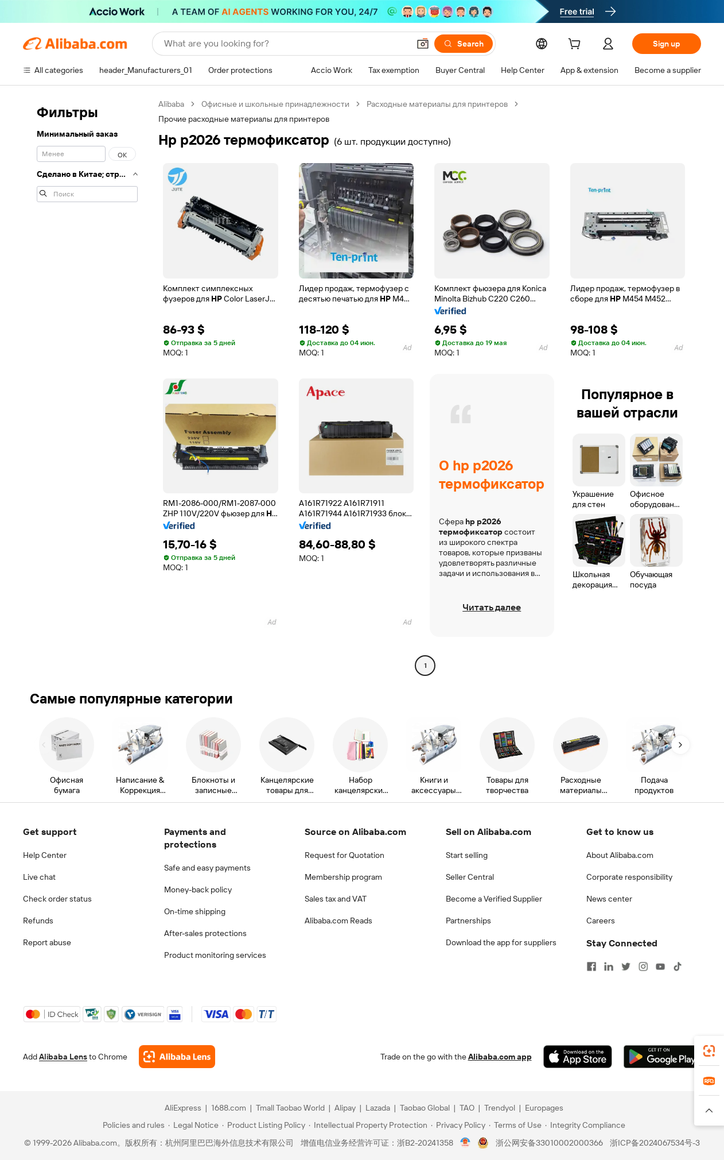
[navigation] (87, 386)
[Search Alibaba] (285, 43)
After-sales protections (205, 933)
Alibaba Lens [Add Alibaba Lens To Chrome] (63, 1056)
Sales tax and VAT (336, 898)
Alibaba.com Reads (338, 920)
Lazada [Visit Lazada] (377, 1107)
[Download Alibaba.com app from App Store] (577, 1056)
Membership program (343, 876)
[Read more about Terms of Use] (515, 1125)
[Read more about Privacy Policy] (458, 1125)
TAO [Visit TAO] (467, 1107)
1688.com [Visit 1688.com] (228, 1107)
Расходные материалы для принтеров (437, 104)
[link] (709, 1051)
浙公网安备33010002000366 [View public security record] (549, 1142)
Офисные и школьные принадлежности (275, 104)
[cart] (576, 45)
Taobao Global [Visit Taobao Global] (425, 1107)
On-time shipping (194, 911)
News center (609, 898)
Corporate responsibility (629, 876)
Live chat (39, 876)
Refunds (38, 920)
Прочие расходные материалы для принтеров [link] (243, 118)
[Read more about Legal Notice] (193, 1125)
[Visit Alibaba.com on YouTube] (660, 966)
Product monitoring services (215, 955)
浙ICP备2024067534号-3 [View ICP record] (655, 1142)
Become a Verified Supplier (494, 898)
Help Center (45, 855)
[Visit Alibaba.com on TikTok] (677, 966)
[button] (423, 44)
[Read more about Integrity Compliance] (585, 1125)
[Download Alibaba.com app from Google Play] (662, 1056)
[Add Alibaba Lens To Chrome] (177, 1056)
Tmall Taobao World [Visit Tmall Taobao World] (290, 1107)
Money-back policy (198, 889)
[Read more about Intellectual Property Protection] (368, 1125)
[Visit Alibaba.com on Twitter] (626, 966)
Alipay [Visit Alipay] (345, 1107)
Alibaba (171, 104)
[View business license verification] (465, 1143)
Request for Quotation (344, 855)
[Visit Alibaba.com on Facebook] (591, 966)
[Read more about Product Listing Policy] (263, 1125)
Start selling (467, 855)
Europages (544, 1107)
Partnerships (468, 920)
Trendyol (499, 1107)
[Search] (463, 43)
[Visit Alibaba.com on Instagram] (643, 966)
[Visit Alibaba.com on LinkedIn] (609, 966)
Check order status (57, 898)
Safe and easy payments (207, 867)
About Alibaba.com (619, 855)
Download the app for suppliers (501, 942)
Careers (600, 920)
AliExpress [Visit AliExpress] (183, 1107)
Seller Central (470, 876)
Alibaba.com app (500, 1056)
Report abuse (47, 942)
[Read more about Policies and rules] (132, 1125)
